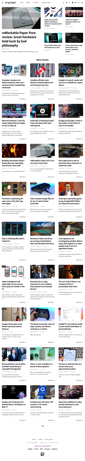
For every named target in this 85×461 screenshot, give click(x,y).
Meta (60, 223)
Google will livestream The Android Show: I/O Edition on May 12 (14, 404)
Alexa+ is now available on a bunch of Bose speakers (41, 365)
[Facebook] (63, 2)
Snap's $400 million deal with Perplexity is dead (52, 46)
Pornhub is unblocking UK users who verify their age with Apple (12, 201)
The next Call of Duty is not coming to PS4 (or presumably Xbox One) (70, 284)
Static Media (35, 442)
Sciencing (47, 449)
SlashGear (54, 449)
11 (25, 278)
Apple (46, 8)
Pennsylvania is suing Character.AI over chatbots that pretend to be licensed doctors (41, 285)
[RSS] (82, 2)
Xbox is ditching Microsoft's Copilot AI (13, 240)
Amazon (33, 348)
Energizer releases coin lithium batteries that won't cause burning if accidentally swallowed (13, 84)
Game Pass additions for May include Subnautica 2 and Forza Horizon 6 (70, 404)
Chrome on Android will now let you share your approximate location (70, 366)
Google (67, 34)
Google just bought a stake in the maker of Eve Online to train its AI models (70, 123)
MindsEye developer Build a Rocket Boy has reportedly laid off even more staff (13, 163)
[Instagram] (66, 2)
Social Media (48, 34)
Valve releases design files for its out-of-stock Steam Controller (42, 201)
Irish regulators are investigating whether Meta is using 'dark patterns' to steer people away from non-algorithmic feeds (71, 243)
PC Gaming (33, 183)
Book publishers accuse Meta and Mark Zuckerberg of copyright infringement (13, 366)
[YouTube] (73, 2)
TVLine (36, 449)
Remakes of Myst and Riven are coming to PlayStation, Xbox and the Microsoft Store (42, 241)
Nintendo (68, 8)
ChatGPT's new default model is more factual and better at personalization (71, 326)
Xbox (3, 223)
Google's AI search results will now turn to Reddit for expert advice (71, 82)
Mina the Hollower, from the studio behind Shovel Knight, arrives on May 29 (13, 123)
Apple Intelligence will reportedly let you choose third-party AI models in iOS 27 (13, 285)
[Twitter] (69, 2)
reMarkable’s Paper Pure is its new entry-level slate (42, 162)
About (34, 439)
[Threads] (79, 2)
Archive (40, 439)
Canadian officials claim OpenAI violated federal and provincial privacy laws (41, 82)
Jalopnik (30, 449)
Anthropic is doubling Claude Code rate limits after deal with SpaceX (42, 123)
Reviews (35, 2)
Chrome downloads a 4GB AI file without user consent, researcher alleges (73, 48)
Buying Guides (46, 2)
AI (31, 65)
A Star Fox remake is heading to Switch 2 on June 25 (72, 22)
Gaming (4, 105)
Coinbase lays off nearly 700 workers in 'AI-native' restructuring (41, 404)
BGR (41, 449)
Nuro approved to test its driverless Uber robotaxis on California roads (70, 163)
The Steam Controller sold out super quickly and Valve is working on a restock (42, 326)
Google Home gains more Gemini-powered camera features (12, 326)
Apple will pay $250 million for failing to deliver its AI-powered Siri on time (53, 23)
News (28, 2)
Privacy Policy (49, 439)
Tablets (4, 8)
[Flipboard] (76, 2)
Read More (22, 99)
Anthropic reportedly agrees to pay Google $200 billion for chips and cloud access (70, 201)
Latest (21, 2)
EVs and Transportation (65, 145)
